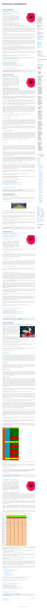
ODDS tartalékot (16, 246)
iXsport (19, 419)
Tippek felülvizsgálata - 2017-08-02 (40, 197)
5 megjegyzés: (12, 475)
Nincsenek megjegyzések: (13, 318)
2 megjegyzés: (12, 70)
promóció (38, 222)
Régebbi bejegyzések (32, 598)
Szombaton (23, 495)
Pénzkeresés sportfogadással (14, 4)
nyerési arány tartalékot (9, 247)
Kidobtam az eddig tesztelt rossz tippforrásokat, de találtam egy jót (18, 324)
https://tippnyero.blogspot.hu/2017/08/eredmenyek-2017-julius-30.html (12, 586)
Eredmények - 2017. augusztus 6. (10, 479)
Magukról (10, 216)
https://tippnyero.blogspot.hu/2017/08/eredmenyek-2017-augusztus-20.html (13, 63)
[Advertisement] (40, 12)
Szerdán (34, 493)
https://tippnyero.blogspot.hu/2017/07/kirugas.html (9, 174)
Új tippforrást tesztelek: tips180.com (11, 195)
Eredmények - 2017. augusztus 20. (11, 76)
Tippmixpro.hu (16, 301)
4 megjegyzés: (12, 227)
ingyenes (10, 139)
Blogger (27, 606)
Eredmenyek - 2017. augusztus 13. (11, 233)
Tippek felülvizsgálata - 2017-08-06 (40, 185)
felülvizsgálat (9, 595)
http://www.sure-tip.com (31, 496)
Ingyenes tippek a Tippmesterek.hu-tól (41, 192)
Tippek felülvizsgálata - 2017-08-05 (40, 188)
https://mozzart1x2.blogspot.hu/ (11, 266)
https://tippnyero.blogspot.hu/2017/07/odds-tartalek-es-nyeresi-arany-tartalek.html (14, 552)
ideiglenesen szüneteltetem (14, 235)
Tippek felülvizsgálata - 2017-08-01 (40, 200)
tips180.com (30, 201)
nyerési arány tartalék (12, 319)
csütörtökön (14, 494)
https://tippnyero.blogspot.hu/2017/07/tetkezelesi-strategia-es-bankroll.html (13, 559)
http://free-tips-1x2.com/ (10, 258)
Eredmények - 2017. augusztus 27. (11, 11)
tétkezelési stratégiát (22, 261)
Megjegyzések (40, 62)
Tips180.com (6, 142)
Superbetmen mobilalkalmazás (8, 130)
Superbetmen (5, 22)
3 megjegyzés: (12, 594)
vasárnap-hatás (39, 221)
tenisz (14, 139)
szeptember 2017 (41, 168)
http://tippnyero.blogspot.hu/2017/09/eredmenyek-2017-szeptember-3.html (13, 65)
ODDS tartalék (16, 319)
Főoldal (18, 598)
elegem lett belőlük (14, 197)
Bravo (12, 15)
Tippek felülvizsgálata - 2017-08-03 (40, 195)
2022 (38, 159)
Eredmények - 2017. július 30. (41, 202)
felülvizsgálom (15, 106)
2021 (38, 160)
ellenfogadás (42, 216)
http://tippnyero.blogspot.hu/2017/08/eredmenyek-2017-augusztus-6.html (12, 311)
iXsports (6, 476)
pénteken (31, 494)
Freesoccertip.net (39, 218)
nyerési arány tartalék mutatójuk (7, 359)
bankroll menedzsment (40, 219)
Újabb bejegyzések (5, 598)
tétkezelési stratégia (24, 319)
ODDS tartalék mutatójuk (28, 358)
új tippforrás (6, 145)
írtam (3, 79)
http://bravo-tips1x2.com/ (6, 353)
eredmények (7, 71)
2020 (38, 161)
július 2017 (40, 203)
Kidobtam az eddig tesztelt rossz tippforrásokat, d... (40, 180)
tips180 (14, 71)
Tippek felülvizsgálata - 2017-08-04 (40, 190)
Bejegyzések (40, 60)
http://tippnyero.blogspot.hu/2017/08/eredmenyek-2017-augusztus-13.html (13, 182)
